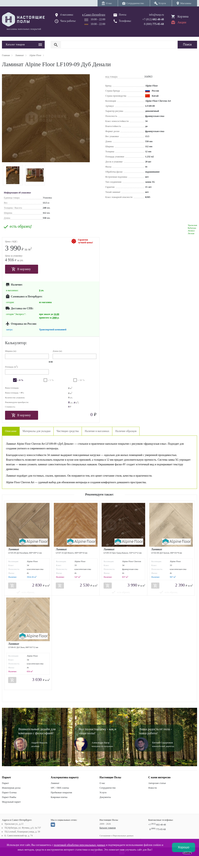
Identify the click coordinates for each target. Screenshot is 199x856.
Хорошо (183, 847)
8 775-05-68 (157, 829)
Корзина (183, 16)
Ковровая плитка (59, 797)
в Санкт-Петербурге (93, 14)
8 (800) (154, 24)
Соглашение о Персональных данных (117, 835)
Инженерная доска (11, 787)
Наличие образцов (125, 431)
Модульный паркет (11, 801)
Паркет (5, 783)
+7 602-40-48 (157, 824)
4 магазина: (66, 14)
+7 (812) (153, 19)
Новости (152, 787)
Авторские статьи (157, 783)
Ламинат (55, 783)
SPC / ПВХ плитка (60, 787)
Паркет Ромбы (9, 797)
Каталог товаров (108, 827)
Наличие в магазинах (97, 431)
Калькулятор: (16, 343)
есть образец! (21, 226)
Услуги (103, 792)
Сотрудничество (108, 787)
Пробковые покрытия (61, 792)
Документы (105, 797)
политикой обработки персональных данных (79, 845)
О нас (102, 783)
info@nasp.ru (156, 14)
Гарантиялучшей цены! (85, 241)
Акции (181, 22)
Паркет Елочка (9, 792)
